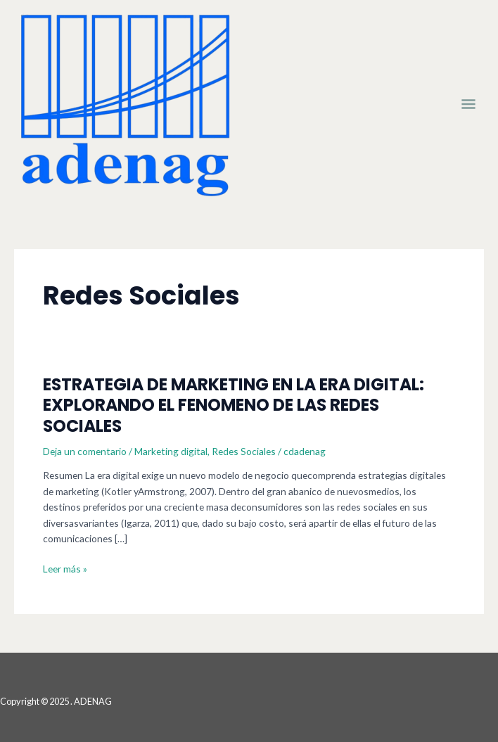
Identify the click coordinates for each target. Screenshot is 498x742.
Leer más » (65, 569)
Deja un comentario (85, 451)
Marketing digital (171, 451)
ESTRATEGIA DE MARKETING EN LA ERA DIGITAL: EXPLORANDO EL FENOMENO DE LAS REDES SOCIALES (233, 405)
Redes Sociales (244, 451)
